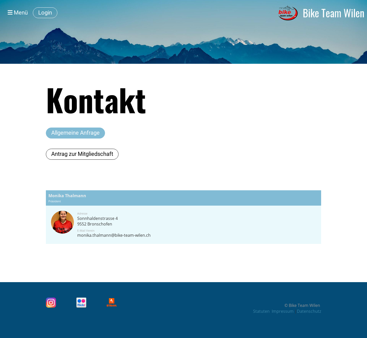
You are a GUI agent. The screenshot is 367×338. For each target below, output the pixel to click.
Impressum (283, 311)
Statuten (261, 311)
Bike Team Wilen (333, 13)
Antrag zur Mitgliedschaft (82, 154)
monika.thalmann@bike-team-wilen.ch (114, 235)
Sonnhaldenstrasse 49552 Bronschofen (97, 221)
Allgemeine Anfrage (75, 133)
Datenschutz (309, 311)
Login (45, 12)
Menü (18, 12)
